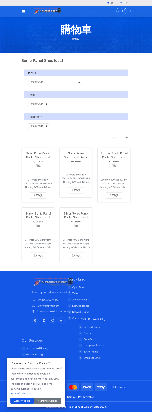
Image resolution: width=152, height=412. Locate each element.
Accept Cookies (22, 401)
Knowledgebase (77, 305)
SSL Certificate (91, 324)
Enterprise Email (92, 354)
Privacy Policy (86, 396)
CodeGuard (89, 336)
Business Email (91, 348)
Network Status (77, 312)
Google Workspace (93, 342)
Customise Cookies (47, 401)
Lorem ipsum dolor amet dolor (56, 311)
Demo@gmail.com (49, 305)
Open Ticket (75, 287)
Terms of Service (66, 396)
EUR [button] (110, 2)
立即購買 (38, 195)
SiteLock (88, 330)
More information (20, 393)
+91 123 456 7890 (48, 300)
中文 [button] (124, 2)
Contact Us (75, 318)
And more (118, 387)
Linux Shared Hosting (37, 351)
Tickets (73, 293)
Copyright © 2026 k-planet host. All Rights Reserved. (76, 406)
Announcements (77, 299)
